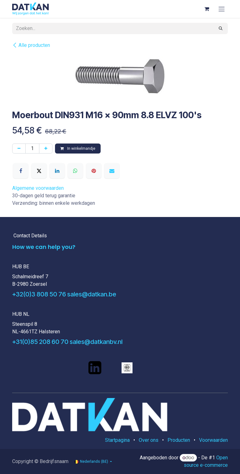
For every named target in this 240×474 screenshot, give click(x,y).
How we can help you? (43, 247)
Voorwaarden (213, 440)
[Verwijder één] (19, 149)
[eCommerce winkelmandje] (206, 9)
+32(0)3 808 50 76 (39, 294)
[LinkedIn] (57, 170)
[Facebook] (20, 170)
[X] (39, 170)
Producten (179, 440)
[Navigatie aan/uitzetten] (221, 9)
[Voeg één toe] (45, 149)
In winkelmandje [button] (77, 148)
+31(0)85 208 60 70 (40, 341)
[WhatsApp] (75, 170)
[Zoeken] (220, 28)
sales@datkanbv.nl (96, 341)
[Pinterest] (93, 170)
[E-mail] (111, 170)
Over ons (148, 440)
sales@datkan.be (91, 294)
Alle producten (31, 45)
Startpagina (117, 440)
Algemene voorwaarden (38, 188)
